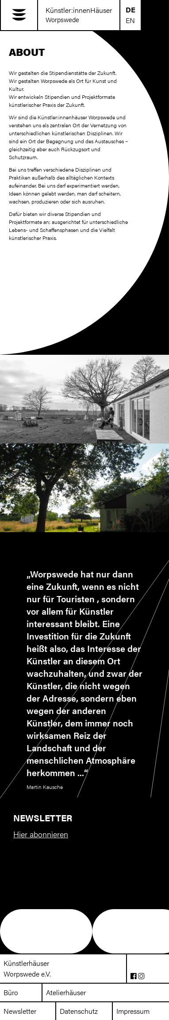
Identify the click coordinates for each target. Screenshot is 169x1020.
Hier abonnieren (40, 834)
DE (130, 9)
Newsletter (20, 1011)
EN (130, 20)
